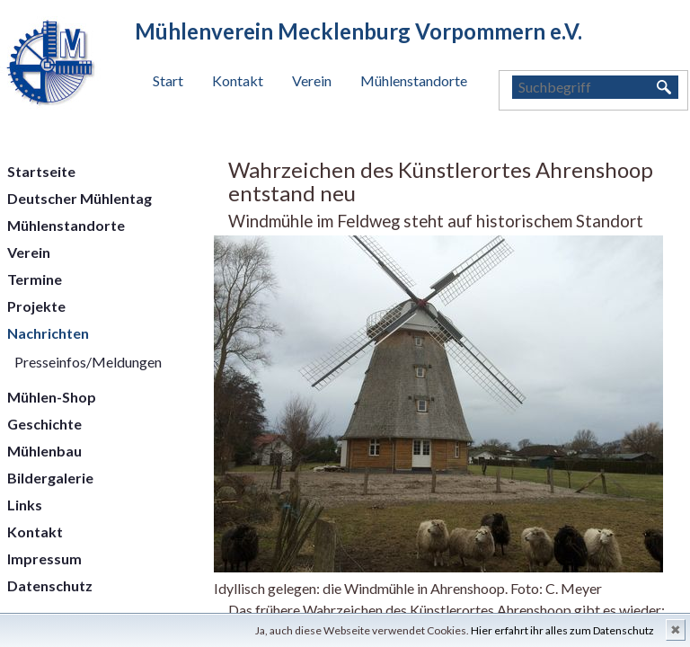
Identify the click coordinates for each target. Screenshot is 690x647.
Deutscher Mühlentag (79, 198)
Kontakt (237, 80)
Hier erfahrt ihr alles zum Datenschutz (562, 630)
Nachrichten (48, 332)
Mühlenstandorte (413, 80)
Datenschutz (50, 585)
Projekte (36, 306)
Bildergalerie (50, 477)
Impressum (44, 558)
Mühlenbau (44, 450)
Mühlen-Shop (51, 396)
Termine (34, 279)
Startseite (41, 171)
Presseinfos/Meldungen (88, 361)
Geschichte (44, 423)
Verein (312, 80)
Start (168, 80)
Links (24, 504)
